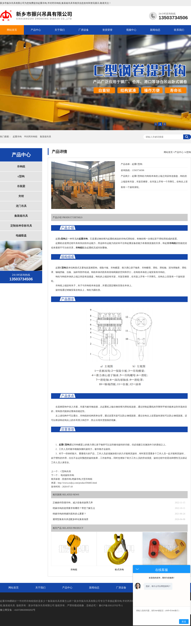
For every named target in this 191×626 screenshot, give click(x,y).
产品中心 (36, 29)
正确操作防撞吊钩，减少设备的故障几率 (73, 502)
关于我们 (60, 29)
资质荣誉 (107, 29)
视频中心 (131, 29)
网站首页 (12, 29)
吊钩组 (21, 166)
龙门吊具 (21, 205)
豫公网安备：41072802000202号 (17, 609)
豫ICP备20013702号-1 (111, 605)
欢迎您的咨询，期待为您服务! (161, 578)
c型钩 (21, 176)
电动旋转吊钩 (67, 475)
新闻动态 (155, 29)
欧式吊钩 (119, 569)
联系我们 (179, 29)
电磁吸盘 (21, 235)
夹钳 (21, 196)
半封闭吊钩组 (31, 136)
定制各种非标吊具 (21, 225)
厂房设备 (83, 29)
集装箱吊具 (45, 136)
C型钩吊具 (66, 471)
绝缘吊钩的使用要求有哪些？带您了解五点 (74, 508)
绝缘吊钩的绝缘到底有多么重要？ (69, 514)
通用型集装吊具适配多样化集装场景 (70, 519)
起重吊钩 (42, 3)
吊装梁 (21, 186)
